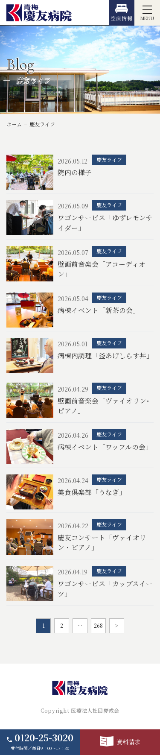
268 (98, 625)
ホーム (14, 124)
